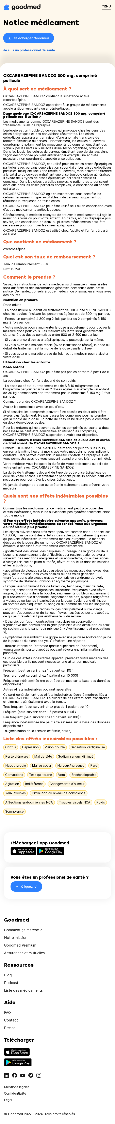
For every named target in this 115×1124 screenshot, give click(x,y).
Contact (11, 1020)
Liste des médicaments (23, 990)
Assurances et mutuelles (24, 953)
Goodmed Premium (20, 945)
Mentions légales (16, 1087)
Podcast (11, 983)
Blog (8, 975)
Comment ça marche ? (23, 930)
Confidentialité (15, 1093)
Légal (8, 1100)
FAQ (7, 1012)
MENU (106, 6)
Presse (9, 1028)
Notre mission (15, 937)
